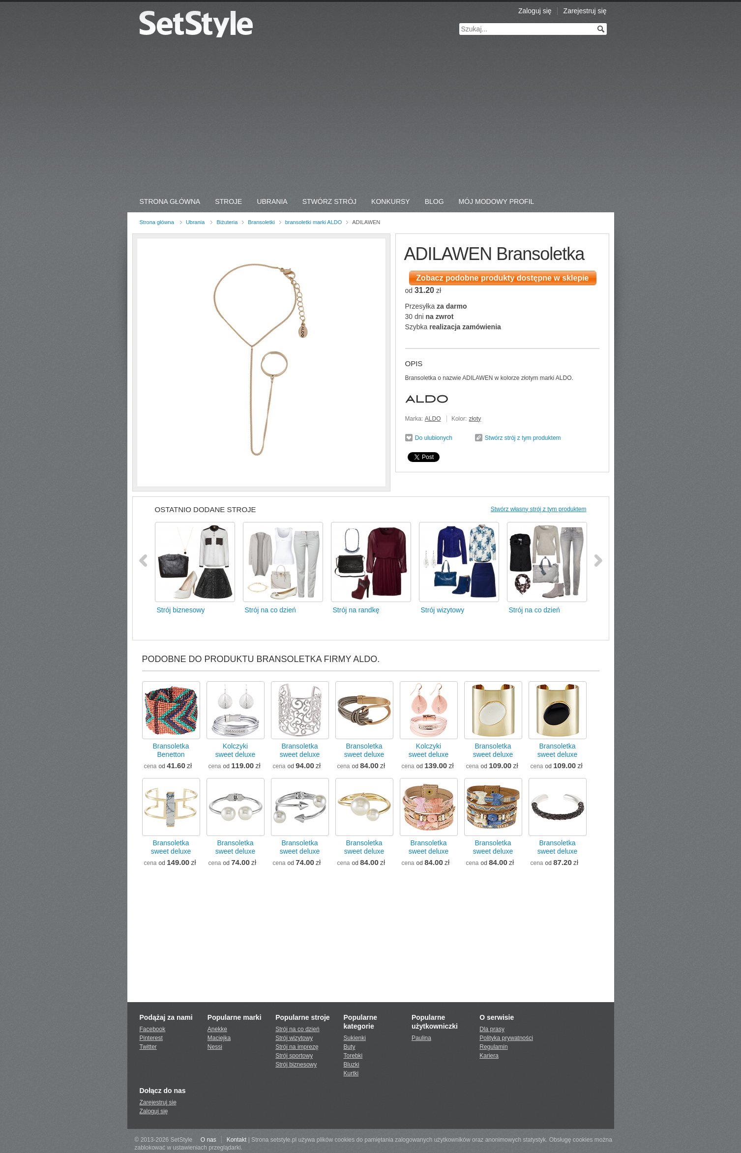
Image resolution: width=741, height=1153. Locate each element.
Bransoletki (261, 222)
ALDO (433, 418)
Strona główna (157, 222)
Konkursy (390, 201)
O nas (208, 1139)
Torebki (353, 1055)
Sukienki (355, 1038)
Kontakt (237, 1139)
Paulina (421, 1038)
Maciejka (219, 1038)
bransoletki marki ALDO (313, 222)
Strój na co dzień (297, 1029)
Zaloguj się (535, 11)
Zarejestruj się (585, 11)
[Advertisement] (370, 118)
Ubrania (272, 201)
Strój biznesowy (296, 1064)
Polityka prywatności (506, 1038)
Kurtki (351, 1073)
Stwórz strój (329, 201)
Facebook (153, 1029)
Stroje (228, 201)
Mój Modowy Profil (496, 201)
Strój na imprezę (296, 1046)
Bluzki (351, 1064)
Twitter (148, 1046)
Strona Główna (170, 201)
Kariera (489, 1055)
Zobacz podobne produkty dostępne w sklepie (502, 278)
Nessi (214, 1046)
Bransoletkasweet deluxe (300, 750)
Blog (434, 201)
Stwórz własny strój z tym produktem (539, 509)
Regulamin (493, 1046)
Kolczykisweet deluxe (235, 750)
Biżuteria (226, 222)
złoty (475, 418)
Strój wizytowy (294, 1038)
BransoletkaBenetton (171, 750)
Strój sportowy (294, 1055)
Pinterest (151, 1038)
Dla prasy (491, 1029)
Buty (350, 1046)
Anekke (217, 1029)
